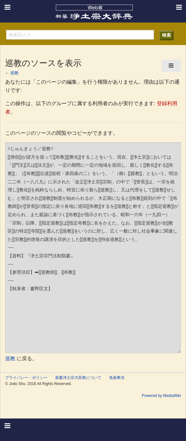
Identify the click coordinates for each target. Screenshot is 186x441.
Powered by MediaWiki (161, 395)
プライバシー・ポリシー (26, 377)
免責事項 (116, 377)
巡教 (14, 72)
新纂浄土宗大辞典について (78, 377)
